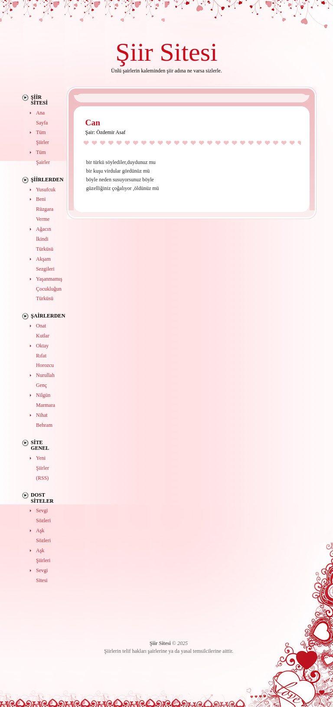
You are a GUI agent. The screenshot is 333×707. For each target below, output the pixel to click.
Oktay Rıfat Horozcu (45, 356)
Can (92, 122)
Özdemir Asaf (110, 132)
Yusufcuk (46, 190)
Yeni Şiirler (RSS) (42, 468)
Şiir (134, 51)
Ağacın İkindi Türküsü (44, 239)
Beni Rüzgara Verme (44, 209)
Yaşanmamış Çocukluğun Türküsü (49, 289)
